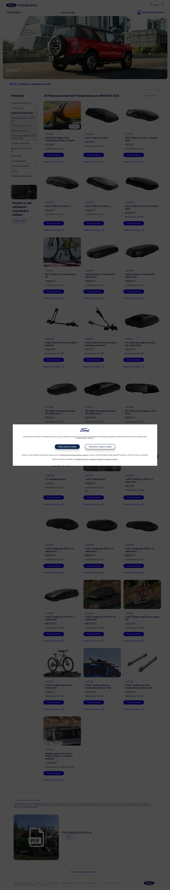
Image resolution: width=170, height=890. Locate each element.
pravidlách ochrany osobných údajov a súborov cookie (95, 459)
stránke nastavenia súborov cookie (74, 455)
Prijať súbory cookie (67, 447)
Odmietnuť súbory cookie (100, 447)
